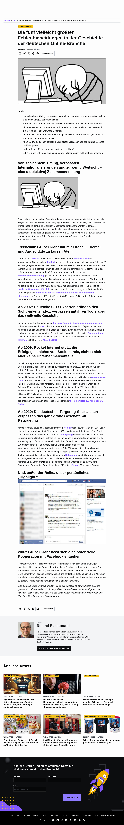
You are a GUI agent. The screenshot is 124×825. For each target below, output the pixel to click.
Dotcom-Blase (81, 258)
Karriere (27, 815)
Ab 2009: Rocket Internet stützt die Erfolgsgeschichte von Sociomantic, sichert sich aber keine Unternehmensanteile (63, 136)
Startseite (7, 20)
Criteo (74, 465)
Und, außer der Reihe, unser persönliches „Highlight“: (49, 149)
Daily (14, 20)
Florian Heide (89, 737)
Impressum (75, 815)
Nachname (52, 776)
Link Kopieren (47, 53)
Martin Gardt (49, 696)
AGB (96, 815)
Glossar (64, 815)
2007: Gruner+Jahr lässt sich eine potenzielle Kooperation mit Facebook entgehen (63, 153)
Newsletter (54, 815)
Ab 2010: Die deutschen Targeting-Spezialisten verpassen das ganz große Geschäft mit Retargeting (63, 144)
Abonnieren (72, 798)
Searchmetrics (95, 333)
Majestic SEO (50, 340)
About (18, 815)
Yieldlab (67, 428)
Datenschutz (86, 815)
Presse (35, 815)
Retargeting (66, 434)
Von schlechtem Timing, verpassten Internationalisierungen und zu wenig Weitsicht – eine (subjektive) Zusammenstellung (64, 118)
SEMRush (23, 340)
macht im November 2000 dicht (34, 289)
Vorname (16, 776)
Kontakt (44, 815)
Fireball (51, 262)
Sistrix (43, 326)
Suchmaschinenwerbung (31, 275)
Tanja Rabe (8, 696)
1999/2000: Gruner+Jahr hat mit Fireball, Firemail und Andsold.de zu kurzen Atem (62, 123)
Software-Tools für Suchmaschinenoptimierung (77, 323)
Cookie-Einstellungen (108, 815)
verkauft (35, 258)
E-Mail (15, 786)
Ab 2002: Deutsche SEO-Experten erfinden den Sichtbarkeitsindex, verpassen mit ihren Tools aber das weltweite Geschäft (62, 129)
